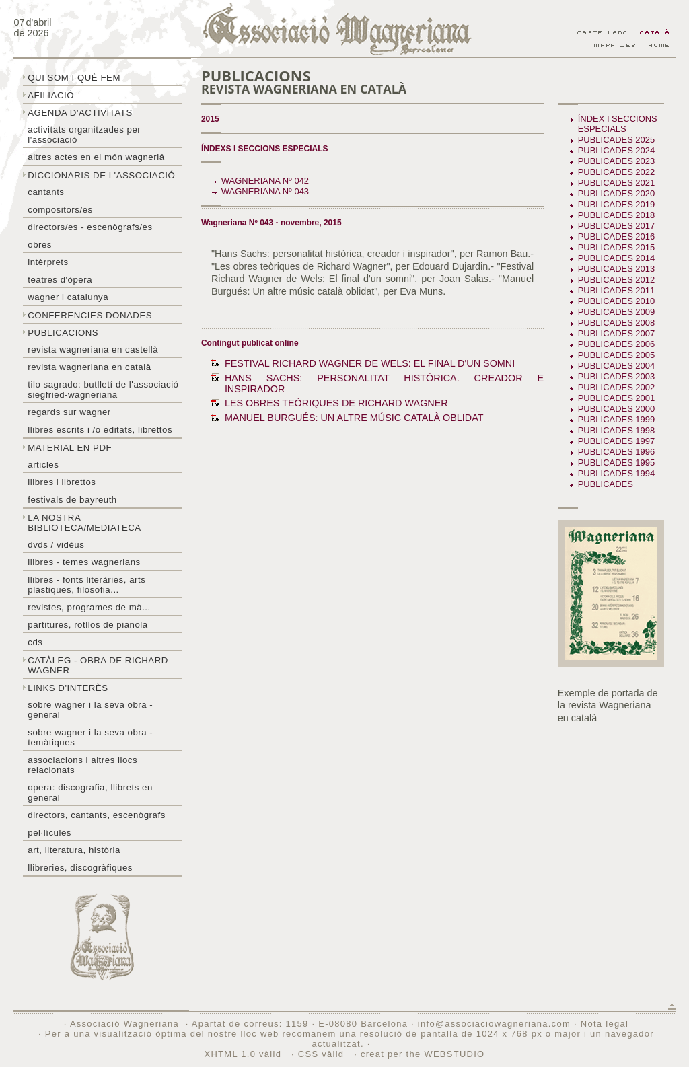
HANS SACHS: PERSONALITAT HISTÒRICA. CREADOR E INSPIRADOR (384, 383)
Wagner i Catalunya (68, 297)
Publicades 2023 (616, 161)
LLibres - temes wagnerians (84, 562)
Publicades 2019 (616, 204)
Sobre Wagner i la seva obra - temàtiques (90, 737)
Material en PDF (70, 448)
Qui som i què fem (74, 78)
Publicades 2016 (616, 236)
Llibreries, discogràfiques (80, 867)
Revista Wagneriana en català (89, 367)
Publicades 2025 (616, 140)
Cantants (46, 192)
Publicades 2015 (616, 247)
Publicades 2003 (616, 376)
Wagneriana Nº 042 (265, 181)
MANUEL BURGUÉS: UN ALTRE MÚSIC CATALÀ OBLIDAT (354, 417)
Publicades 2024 (616, 150)
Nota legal (604, 1024)
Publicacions (63, 333)
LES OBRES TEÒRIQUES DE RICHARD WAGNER (336, 403)
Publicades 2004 (616, 366)
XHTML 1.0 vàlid (245, 1054)
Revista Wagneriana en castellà (93, 349)
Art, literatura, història (74, 850)
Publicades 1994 (616, 473)
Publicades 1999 (616, 419)
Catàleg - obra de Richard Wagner (98, 665)
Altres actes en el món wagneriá (96, 157)
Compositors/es (60, 210)
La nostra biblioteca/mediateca (84, 523)
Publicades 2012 (616, 279)
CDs (35, 642)
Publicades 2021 (616, 183)
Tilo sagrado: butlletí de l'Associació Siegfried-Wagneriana (103, 389)
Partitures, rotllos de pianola (87, 625)
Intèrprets (48, 262)
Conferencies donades (90, 315)
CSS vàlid (322, 1054)
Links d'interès (68, 688)
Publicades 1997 (616, 441)
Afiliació (51, 95)
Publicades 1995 (616, 462)
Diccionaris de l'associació (101, 175)
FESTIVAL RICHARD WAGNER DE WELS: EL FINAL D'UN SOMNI (370, 363)
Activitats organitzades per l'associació (84, 134)
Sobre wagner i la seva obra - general (90, 710)
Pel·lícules (49, 832)
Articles (43, 464)
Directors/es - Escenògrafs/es (90, 227)
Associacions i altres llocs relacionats (82, 765)
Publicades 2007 (616, 333)
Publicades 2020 (616, 193)
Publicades (607, 484)
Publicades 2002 (616, 387)
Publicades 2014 (616, 258)
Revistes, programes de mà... (89, 607)
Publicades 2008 (616, 323)
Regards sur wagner (69, 412)
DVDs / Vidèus (56, 545)
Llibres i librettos (62, 482)
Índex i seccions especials (617, 124)
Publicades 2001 (616, 398)
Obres (40, 245)
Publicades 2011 (616, 290)
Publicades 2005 (616, 355)
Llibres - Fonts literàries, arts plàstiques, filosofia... (86, 585)
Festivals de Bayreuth (72, 499)
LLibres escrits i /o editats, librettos (100, 430)
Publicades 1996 (616, 452)
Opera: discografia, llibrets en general (90, 792)
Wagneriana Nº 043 (265, 191)
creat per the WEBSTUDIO (423, 1054)
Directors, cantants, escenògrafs (97, 815)
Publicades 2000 (616, 409)
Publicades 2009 (616, 312)
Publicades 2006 (616, 344)
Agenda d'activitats (80, 113)
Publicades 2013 (616, 269)
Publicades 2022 (616, 172)
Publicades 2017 (616, 226)
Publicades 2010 (616, 301)
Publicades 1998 (616, 430)
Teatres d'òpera (60, 279)
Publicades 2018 (616, 215)
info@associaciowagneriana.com (494, 1024)
